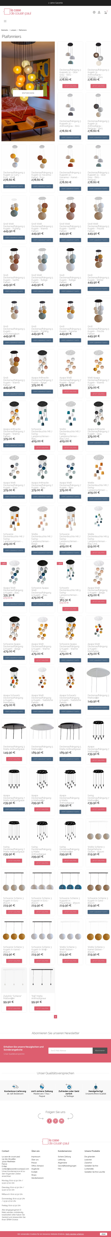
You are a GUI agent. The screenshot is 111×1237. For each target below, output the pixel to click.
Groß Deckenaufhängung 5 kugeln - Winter (98, 277)
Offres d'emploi (37, 1166)
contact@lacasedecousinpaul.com (15, 1169)
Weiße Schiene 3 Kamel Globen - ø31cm (96, 949)
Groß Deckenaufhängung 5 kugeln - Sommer (70, 328)
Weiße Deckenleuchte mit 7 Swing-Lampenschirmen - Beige (41, 539)
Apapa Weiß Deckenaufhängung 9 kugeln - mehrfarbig (97, 648)
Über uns (35, 1160)
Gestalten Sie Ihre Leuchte (94, 1172)
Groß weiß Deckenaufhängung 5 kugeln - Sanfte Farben (70, 227)
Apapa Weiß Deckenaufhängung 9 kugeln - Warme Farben (41, 648)
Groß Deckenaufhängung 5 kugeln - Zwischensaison (14, 330)
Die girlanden (89, 1157)
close (104, 1234)
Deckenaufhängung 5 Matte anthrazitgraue (70, 747)
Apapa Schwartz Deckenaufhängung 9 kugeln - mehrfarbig (13, 699)
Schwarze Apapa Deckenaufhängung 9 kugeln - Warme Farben (69, 648)
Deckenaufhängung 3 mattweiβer (98, 696)
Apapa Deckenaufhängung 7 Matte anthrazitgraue (14, 798)
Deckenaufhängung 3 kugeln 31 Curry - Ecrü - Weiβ (14, 175)
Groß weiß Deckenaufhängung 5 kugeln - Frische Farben (98, 227)
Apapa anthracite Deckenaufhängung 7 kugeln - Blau (42, 485)
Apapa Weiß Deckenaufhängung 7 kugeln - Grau (14, 485)
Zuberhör (88, 1163)
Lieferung (61, 1160)
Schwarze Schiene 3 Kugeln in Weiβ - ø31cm (41, 949)
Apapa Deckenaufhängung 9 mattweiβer (41, 798)
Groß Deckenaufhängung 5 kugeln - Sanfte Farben (14, 279)
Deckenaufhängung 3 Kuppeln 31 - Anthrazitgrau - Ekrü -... (70, 125)
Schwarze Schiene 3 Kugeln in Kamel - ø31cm (13, 949)
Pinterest (55, 1121)
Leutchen (88, 1160)
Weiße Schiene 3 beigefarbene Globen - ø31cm (96, 849)
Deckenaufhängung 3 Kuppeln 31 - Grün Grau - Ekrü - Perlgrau (70, 73)
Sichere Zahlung (64, 1157)
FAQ (59, 1169)
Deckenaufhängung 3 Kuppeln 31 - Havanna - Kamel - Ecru (70, 176)
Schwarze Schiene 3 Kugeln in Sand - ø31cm (98, 900)
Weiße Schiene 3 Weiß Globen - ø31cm (68, 949)
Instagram (61, 1121)
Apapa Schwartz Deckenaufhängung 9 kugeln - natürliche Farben (70, 699)
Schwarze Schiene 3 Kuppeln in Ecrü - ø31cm (41, 900)
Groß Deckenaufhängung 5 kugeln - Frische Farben (98, 330)
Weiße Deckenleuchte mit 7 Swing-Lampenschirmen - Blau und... (70, 434)
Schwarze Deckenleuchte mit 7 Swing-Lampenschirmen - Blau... (41, 434)
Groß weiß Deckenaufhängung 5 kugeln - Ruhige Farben (42, 279)
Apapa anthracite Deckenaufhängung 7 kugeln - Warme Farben (14, 433)
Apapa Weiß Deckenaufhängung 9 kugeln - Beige (97, 590)
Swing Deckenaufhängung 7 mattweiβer (98, 798)
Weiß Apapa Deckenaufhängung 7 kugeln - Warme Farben (98, 381)
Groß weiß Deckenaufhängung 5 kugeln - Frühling (14, 226)
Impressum (35, 1157)
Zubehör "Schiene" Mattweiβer (12, 997)
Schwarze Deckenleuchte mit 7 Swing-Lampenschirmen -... (13, 538)
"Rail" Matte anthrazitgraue (38, 997)
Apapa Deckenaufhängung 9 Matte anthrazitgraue (69, 799)
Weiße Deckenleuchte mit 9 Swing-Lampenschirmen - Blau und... (98, 539)
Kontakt (34, 1172)
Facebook (49, 1121)
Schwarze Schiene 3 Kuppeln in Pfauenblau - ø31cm (70, 900)
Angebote (35, 1169)
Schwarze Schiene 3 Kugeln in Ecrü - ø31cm (13, 900)
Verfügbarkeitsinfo (70, 137)
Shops (33, 1175)
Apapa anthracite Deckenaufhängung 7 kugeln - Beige (42, 380)
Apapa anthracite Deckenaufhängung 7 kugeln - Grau (98, 431)
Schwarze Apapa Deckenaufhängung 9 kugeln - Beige (13, 646)
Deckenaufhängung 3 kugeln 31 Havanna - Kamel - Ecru (42, 175)
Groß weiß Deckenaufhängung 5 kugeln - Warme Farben (42, 227)
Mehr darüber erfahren (74, 1234)
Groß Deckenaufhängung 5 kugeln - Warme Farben (14, 381)
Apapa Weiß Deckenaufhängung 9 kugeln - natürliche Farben (42, 699)
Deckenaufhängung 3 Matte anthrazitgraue (14, 747)
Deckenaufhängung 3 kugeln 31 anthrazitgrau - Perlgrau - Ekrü (98, 73)
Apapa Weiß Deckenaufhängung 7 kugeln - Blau (70, 485)
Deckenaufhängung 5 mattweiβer (42, 747)
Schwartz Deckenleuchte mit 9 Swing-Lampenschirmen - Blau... (70, 593)
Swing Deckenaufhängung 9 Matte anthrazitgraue (41, 850)
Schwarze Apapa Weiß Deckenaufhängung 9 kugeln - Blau (41, 591)
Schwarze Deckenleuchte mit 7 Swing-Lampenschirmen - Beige (70, 539)
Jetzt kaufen (70, 86)
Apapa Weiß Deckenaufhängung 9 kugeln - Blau (13, 590)
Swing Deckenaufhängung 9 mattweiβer (69, 849)
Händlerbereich (37, 1178)
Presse (34, 1163)
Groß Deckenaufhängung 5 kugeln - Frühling (42, 328)
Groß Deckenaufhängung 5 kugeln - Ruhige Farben (70, 279)
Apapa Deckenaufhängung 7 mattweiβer (98, 749)
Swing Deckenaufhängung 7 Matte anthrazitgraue (14, 849)
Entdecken (28, 93)
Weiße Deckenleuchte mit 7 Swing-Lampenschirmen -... (98, 486)
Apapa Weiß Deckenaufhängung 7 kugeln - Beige (70, 380)
